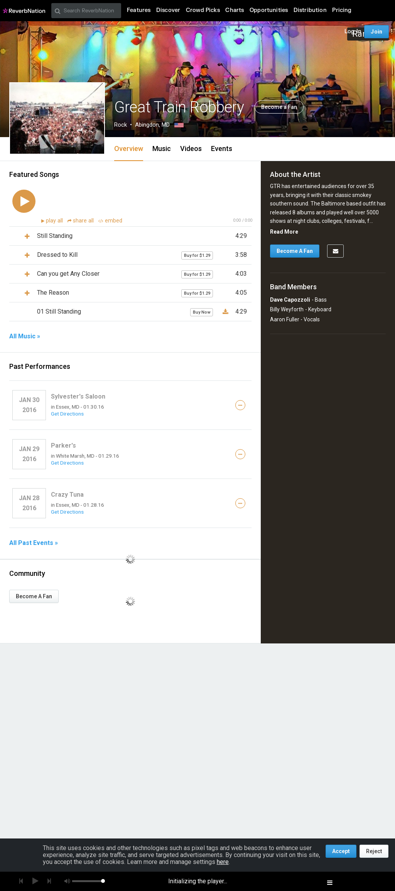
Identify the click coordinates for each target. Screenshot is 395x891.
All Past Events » (33, 543)
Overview (128, 148)
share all (81, 220)
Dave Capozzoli (290, 300)
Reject (374, 851)
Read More (284, 232)
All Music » (24, 336)
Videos (191, 148)
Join (376, 32)
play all (55, 220)
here (223, 862)
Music (161, 148)
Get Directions (67, 414)
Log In (352, 31)
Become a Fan (279, 107)
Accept (341, 851)
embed (110, 220)
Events (221, 148)
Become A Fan (34, 596)
